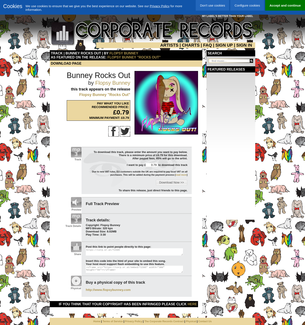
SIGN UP (224, 45)
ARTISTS (169, 45)
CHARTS (191, 45)
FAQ (207, 45)
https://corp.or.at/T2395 (134, 252)
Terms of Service (113, 321)
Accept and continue (285, 5)
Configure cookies (247, 5)
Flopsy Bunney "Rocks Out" (134, 57)
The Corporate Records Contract (164, 321)
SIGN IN (244, 45)
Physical (191, 321)
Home (96, 321)
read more (181, 175)
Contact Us (205, 321)
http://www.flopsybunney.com (108, 290)
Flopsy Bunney (124, 53)
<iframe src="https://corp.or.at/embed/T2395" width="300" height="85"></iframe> (134, 269)
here (192, 304)
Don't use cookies (212, 5)
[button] (171, 182)
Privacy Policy (159, 6)
